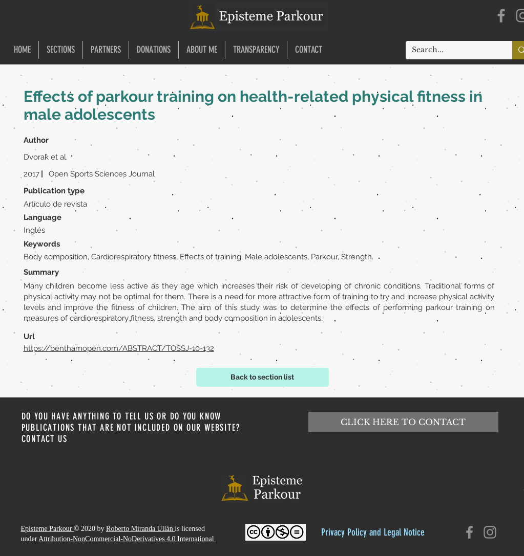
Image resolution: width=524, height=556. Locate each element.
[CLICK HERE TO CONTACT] (403, 422)
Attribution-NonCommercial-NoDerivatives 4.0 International (127, 539)
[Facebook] (501, 16)
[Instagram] (489, 532)
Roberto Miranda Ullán (140, 528)
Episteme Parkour (47, 528)
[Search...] (451, 50)
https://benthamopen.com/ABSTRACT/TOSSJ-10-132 (119, 348)
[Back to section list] (262, 377)
